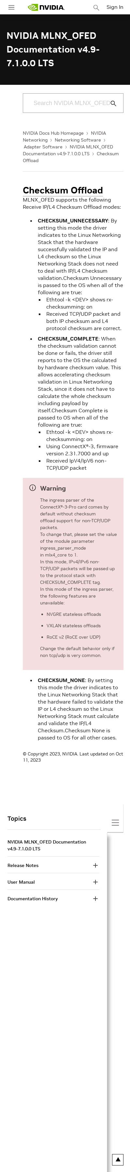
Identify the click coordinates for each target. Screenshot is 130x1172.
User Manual (21, 882)
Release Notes (22, 865)
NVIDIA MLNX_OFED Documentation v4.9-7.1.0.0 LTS (46, 845)
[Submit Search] (110, 103)
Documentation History (32, 899)
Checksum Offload (63, 190)
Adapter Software (43, 147)
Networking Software (78, 140)
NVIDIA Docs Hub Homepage (53, 133)
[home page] (46, 7)
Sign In (115, 7)
